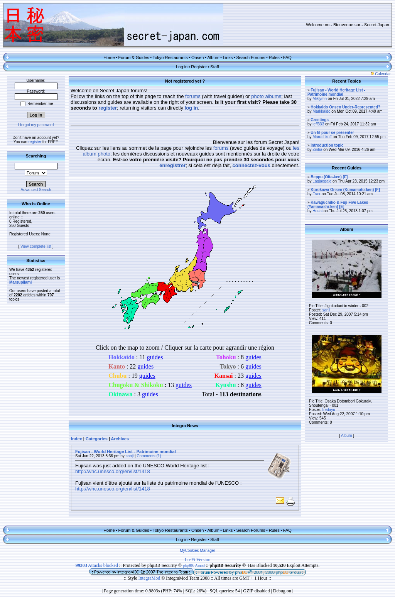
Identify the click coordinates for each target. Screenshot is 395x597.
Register (199, 66)
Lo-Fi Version (198, 559)
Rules (274, 57)
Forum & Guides (133, 57)
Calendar (381, 74)
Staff (214, 66)
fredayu (328, 410)
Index (76, 438)
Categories (97, 438)
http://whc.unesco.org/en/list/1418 (112, 471)
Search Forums (250, 57)
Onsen (197, 57)
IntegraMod (150, 578)
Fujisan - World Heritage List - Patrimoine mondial (125, 451)
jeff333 (318, 124)
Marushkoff (321, 137)
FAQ (287, 57)
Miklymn (319, 98)
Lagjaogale (321, 181)
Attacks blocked (97, 565)
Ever (316, 194)
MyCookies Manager (197, 550)
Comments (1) (149, 456)
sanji (130, 456)
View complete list (35, 246)
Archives (120, 438)
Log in (181, 66)
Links (228, 57)
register (35, 142)
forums (193, 96)
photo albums (266, 96)
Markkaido (321, 111)
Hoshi (317, 211)
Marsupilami (20, 282)
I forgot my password (36, 125)
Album (213, 57)
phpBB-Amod (194, 565)
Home (109, 57)
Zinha (317, 149)
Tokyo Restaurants (170, 57)
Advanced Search (36, 190)
